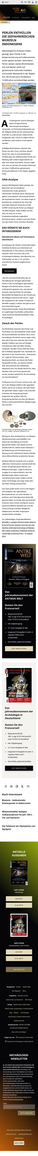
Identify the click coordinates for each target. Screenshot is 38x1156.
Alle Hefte (19, 905)
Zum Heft (18, 899)
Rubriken (4, 22)
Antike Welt (16, 17)
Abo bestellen (19, 969)
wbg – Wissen (14, 1013)
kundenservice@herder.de (19, 1028)
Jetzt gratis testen (19, 649)
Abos (33, 17)
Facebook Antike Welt (25, 1037)
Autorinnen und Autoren (14, 1000)
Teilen (17, 786)
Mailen (28, 786)
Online (6, 17)
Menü (7, 2)
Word (6, 786)
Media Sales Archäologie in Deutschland (19, 1009)
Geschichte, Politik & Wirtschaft (19, 1017)
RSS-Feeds (28, 1000)
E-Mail (5, 1103)
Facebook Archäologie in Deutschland (20, 1041)
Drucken (11, 786)
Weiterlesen (9, 271)
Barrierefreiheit (25, 1134)
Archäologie (25, 1013)
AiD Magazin (26, 17)
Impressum (19, 1138)
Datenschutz (11, 1134)
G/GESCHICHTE (19, 1021)
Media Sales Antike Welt (21, 1004)
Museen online (23, 996)
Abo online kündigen (19, 1032)
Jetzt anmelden (26, 1113)
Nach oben (19, 1143)
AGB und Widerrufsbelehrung (19, 1130)
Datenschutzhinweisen (16, 1099)
